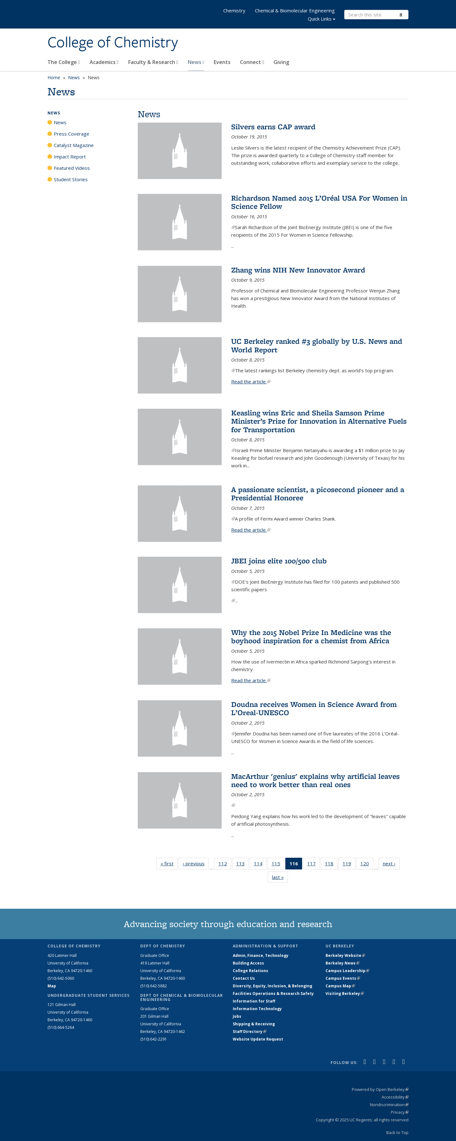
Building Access (248, 963)
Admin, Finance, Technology (260, 955)
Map (52, 986)
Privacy (399, 1112)
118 (331, 864)
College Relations (250, 970)
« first (169, 863)
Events (222, 62)
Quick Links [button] (321, 19)
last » (280, 877)
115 (278, 864)
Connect (252, 62)
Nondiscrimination (389, 1104)
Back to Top (397, 1132)
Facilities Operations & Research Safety (273, 993)
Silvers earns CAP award (273, 126)
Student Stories (71, 179)
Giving (281, 62)
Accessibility (395, 1097)
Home (54, 77)
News (196, 62)
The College (64, 62)
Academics (104, 62)
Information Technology (257, 1008)
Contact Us (244, 978)
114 (260, 864)
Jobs (237, 1016)
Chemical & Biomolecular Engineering (295, 10)
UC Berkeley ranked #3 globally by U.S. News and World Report (316, 345)
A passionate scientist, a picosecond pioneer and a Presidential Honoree (317, 493)
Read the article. (250, 381)
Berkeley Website (345, 955)
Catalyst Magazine (74, 145)
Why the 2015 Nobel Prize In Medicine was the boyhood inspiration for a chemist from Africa (311, 636)
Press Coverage (71, 134)
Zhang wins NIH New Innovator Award (298, 270)
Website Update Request (258, 1039)
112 (224, 864)
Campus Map (340, 986)
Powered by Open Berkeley (380, 1089)
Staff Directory (249, 1031)
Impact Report (70, 156)
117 (313, 864)
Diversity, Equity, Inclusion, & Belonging (272, 986)
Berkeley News (342, 963)
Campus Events (343, 978)
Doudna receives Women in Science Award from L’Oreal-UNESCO (314, 708)
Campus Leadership (347, 970)
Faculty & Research (153, 62)
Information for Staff (254, 1001)
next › (391, 863)
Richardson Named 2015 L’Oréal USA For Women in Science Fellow (319, 202)
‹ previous (196, 863)
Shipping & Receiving (254, 1024)
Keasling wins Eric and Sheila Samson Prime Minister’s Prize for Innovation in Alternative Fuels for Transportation (319, 421)
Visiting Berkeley (345, 993)
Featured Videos (72, 168)
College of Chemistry (113, 42)
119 (349, 864)
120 (366, 864)
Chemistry (234, 10)
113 (242, 864)
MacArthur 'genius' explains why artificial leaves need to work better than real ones (315, 780)
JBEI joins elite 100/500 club (279, 560)
